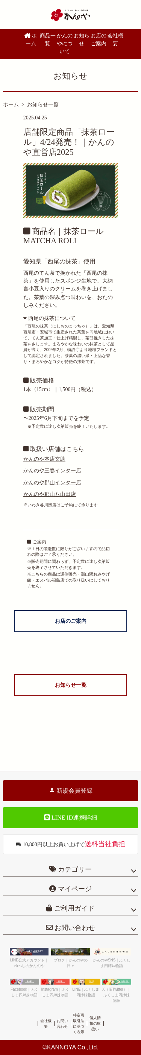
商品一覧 (48, 39)
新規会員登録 (70, 790)
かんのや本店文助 (44, 459)
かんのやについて (65, 43)
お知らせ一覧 (43, 104)
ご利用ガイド (73, 908)
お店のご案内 (98, 39)
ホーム (30, 39)
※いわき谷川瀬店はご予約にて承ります (60, 505)
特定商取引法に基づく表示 (78, 1023)
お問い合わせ (74, 927)
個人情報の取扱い (95, 1023)
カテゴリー (75, 869)
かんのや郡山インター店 (52, 482)
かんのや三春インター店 (52, 470)
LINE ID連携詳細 (70, 817)
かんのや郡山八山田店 (49, 494)
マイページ (74, 889)
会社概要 (115, 39)
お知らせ (81, 39)
